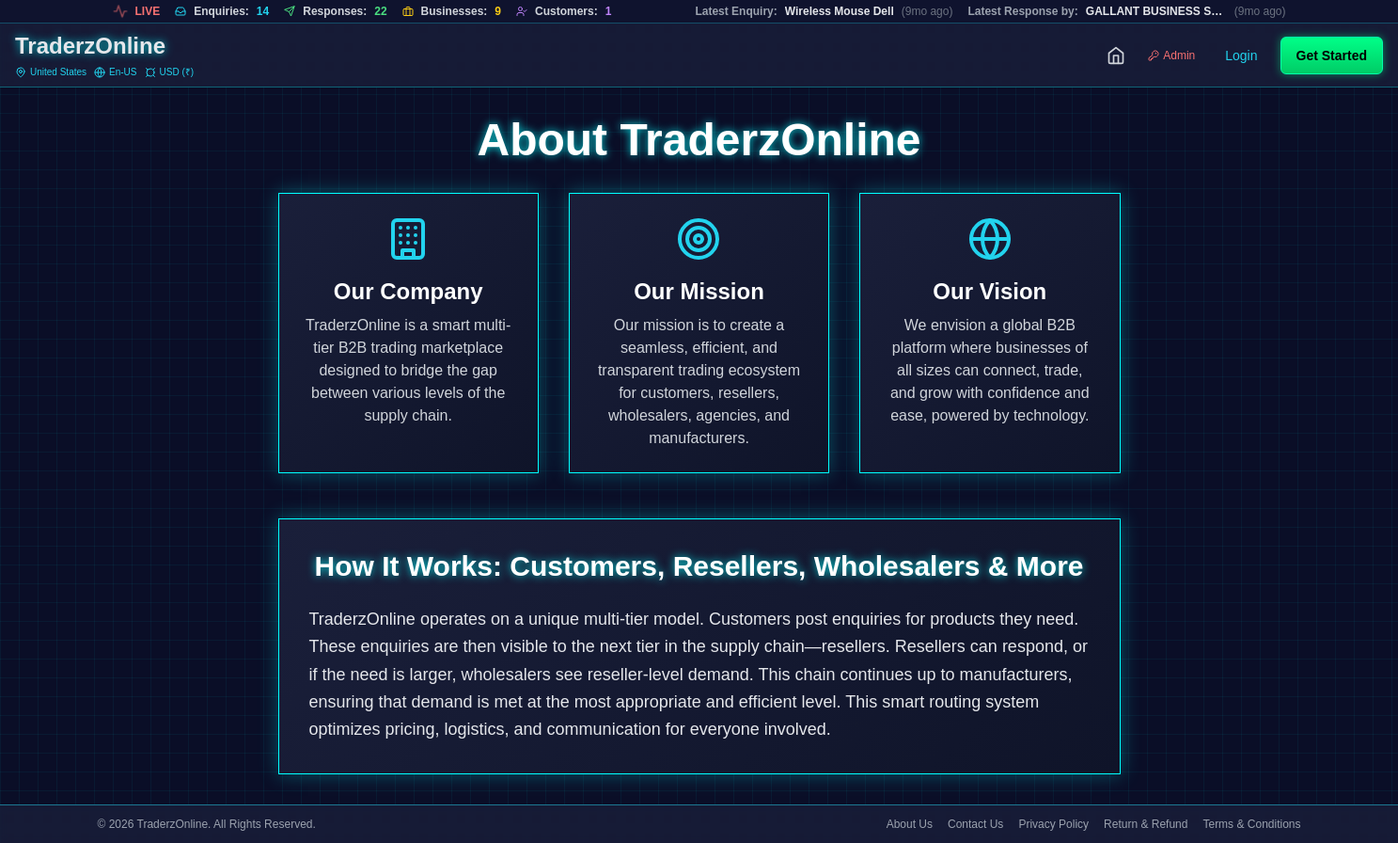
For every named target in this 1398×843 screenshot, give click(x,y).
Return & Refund (1145, 824)
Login (1241, 55)
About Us (910, 824)
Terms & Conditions (1251, 824)
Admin (1171, 55)
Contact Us (975, 824)
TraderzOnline (90, 45)
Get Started (1331, 55)
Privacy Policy (1053, 824)
